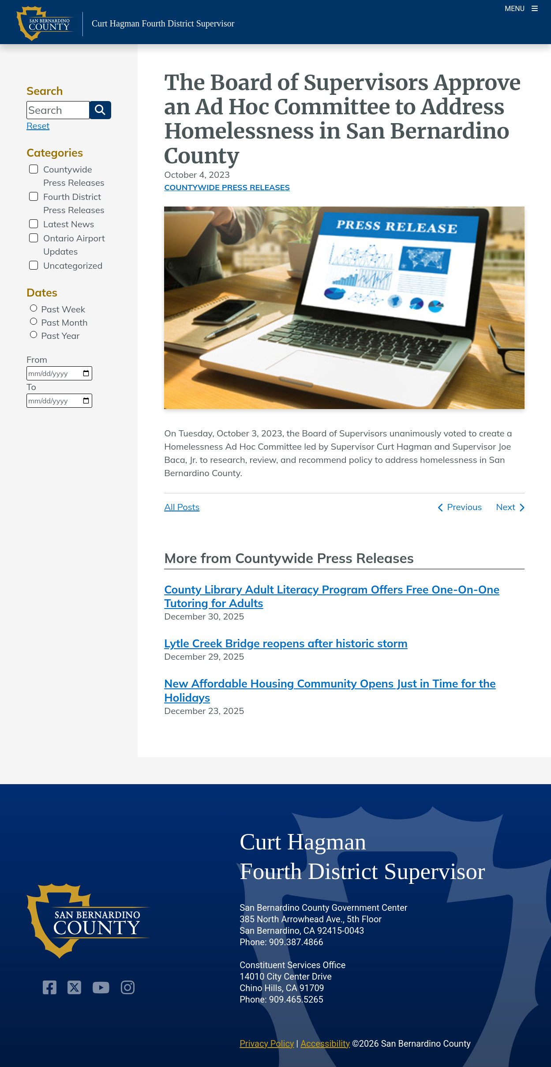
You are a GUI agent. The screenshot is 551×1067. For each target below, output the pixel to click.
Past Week (63, 309)
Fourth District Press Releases (74, 203)
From (59, 367)
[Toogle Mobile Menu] (521, 7)
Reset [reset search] (37, 125)
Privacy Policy (267, 1043)
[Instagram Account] (128, 987)
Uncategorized (72, 265)
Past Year (60, 335)
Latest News (68, 223)
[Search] (58, 110)
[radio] (33, 308)
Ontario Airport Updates (74, 245)
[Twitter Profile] (74, 987)
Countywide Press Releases (74, 176)
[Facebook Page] (49, 987)
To (59, 394)
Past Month (64, 322)
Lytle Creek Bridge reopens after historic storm (286, 643)
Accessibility (325, 1043)
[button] (100, 110)
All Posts (181, 506)
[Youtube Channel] (101, 987)
